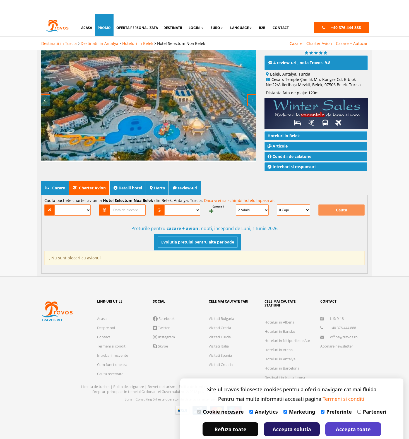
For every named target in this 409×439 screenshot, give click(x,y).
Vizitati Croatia (221, 363)
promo (104, 13)
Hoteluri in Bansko (279, 330)
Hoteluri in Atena (278, 348)
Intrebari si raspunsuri (292, 165)
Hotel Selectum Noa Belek (181, 29)
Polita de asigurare (129, 385)
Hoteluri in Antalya (279, 358)
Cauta (341, 209)
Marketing (299, 397)
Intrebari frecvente (112, 354)
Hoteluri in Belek (137, 29)
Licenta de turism (95, 385)
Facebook (164, 317)
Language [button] (241, 13)
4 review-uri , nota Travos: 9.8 (299, 61)
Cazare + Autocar (352, 29)
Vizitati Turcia (220, 336)
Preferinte (336, 397)
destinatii (172, 13)
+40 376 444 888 (338, 326)
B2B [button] (262, 13)
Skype (160, 345)
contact (281, 13)
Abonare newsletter (336, 345)
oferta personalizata (137, 13)
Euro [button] (217, 13)
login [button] (196, 13)
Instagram (164, 336)
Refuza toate (230, 415)
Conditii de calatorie (289, 155)
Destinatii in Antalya (99, 29)
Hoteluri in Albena (279, 321)
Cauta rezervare (110, 372)
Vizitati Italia (219, 345)
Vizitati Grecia (220, 326)
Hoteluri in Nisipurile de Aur (287, 339)
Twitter (161, 326)
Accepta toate (353, 415)
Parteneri (371, 397)
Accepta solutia (292, 415)
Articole (278, 145)
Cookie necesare (220, 397)
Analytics (263, 397)
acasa (86, 13)
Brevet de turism (162, 385)
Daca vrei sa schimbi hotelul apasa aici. (241, 199)
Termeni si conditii (112, 345)
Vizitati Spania (220, 354)
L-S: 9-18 (332, 317)
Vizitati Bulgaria (221, 317)
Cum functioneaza (112, 363)
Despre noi (106, 326)
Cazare (296, 29)
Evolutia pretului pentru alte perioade (197, 241)
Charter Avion (319, 29)
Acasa (102, 317)
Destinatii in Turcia (59, 29)
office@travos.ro (339, 336)
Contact (103, 336)
